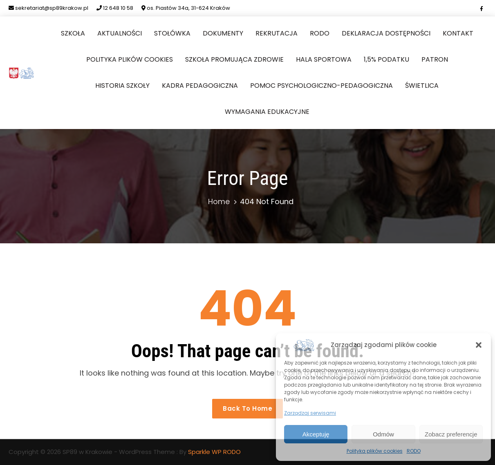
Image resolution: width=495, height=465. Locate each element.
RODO (414, 450)
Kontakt (458, 33)
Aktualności (119, 33)
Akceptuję (315, 434)
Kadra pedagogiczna (200, 85)
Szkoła (73, 33)
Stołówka (172, 33)
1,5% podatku (386, 59)
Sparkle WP (205, 451)
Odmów (383, 434)
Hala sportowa (324, 59)
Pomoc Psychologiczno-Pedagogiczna (321, 85)
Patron (434, 59)
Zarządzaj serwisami (310, 412)
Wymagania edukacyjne (267, 111)
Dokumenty (223, 33)
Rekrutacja (276, 33)
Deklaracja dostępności (386, 33)
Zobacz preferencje (451, 434)
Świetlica (422, 85)
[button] (479, 345)
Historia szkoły (122, 85)
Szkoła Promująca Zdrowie (234, 59)
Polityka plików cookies (375, 450)
